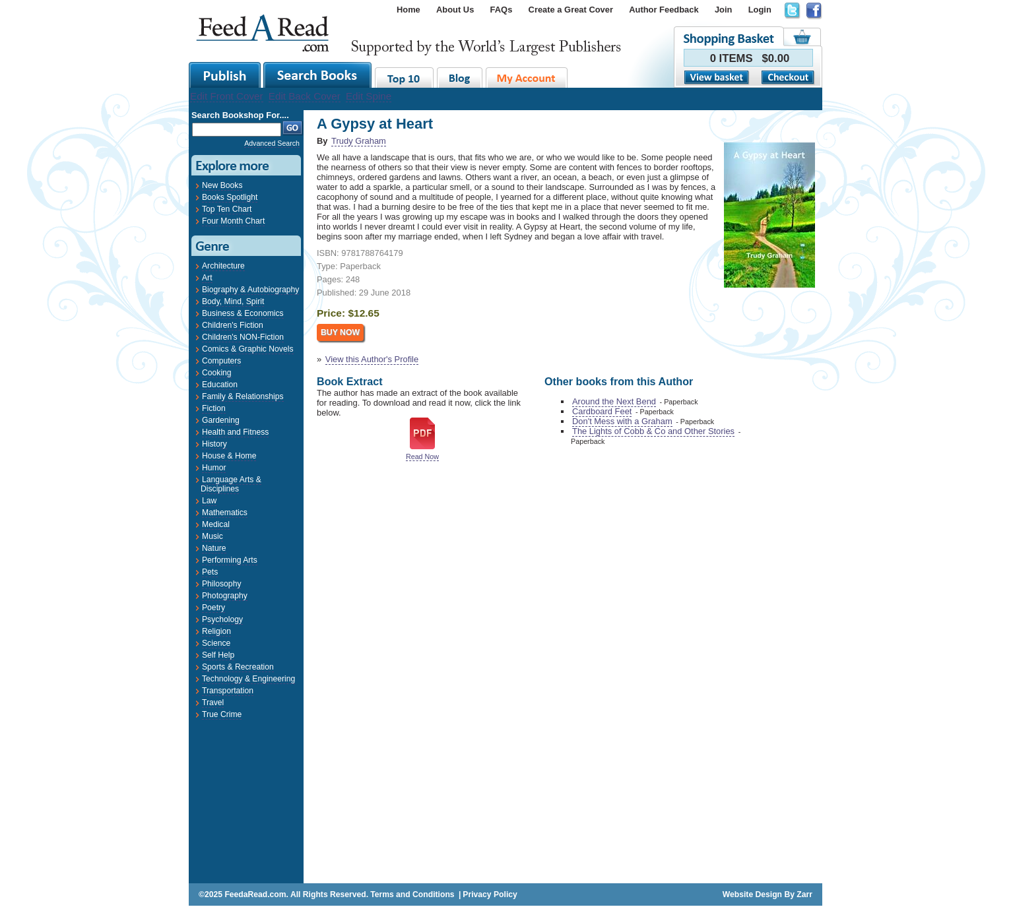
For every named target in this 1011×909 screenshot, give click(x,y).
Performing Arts (229, 560)
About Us (455, 10)
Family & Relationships (243, 396)
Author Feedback (663, 10)
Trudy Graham (358, 141)
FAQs (501, 10)
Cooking (217, 372)
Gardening (221, 420)
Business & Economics (243, 313)
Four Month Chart (233, 221)
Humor (214, 467)
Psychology (222, 619)
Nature (214, 548)
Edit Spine (368, 96)
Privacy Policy (490, 894)
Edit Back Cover (305, 96)
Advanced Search (272, 143)
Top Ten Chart (226, 209)
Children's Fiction (232, 325)
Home (408, 10)
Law (209, 500)
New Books (222, 185)
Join (724, 10)
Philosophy (221, 583)
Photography (224, 595)
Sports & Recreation (238, 667)
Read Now (422, 456)
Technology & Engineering (248, 678)
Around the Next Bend (614, 401)
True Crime (222, 714)
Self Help (218, 655)
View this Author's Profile (371, 359)
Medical (216, 524)
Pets (210, 572)
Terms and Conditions (412, 894)
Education (220, 384)
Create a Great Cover (571, 10)
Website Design (752, 894)
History (214, 444)
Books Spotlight (229, 197)
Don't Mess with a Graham (622, 421)
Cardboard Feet (602, 411)
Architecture (223, 265)
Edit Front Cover (226, 96)
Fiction (214, 408)
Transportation (227, 690)
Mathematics (224, 512)
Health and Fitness (235, 432)
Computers (221, 360)
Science (216, 643)
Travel (213, 702)
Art (207, 277)
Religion (216, 631)
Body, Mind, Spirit (233, 301)
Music (212, 536)
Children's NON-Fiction (243, 337)
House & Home (229, 455)
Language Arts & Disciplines (231, 484)
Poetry (213, 607)
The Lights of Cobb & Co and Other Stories (653, 431)
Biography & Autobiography (250, 289)
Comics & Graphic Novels (248, 349)
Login (759, 10)
